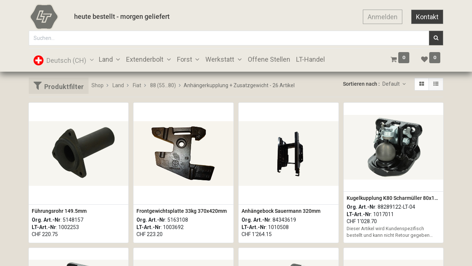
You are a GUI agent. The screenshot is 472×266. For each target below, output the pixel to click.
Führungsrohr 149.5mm (59, 211)
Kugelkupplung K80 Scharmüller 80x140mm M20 (394, 198)
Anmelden (383, 17)
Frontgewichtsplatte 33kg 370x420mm (181, 211)
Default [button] (391, 84)
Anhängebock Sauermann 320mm (281, 211)
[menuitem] (269, 59)
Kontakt (427, 17)
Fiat (137, 85)
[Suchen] (436, 38)
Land (118, 85)
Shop (97, 85)
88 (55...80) (163, 85)
